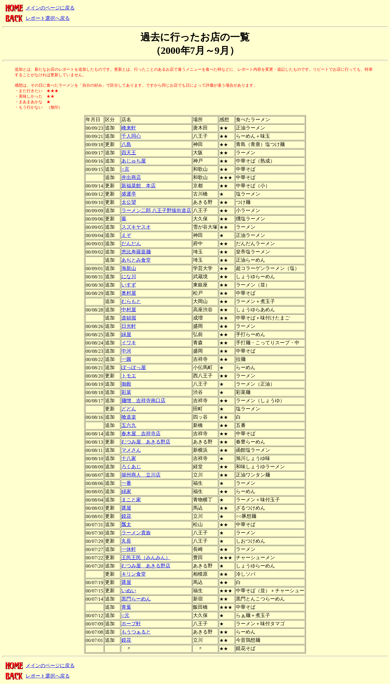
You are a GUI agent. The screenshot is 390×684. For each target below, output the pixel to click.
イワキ (128, 342)
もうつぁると (136, 631)
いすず (128, 284)
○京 (125, 169)
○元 (125, 615)
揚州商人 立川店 (141, 474)
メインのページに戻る (50, 7)
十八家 (128, 458)
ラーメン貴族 (136, 532)
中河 (126, 350)
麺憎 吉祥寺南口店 (143, 400)
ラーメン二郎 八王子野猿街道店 (156, 210)
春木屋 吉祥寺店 (141, 433)
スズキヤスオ (136, 227)
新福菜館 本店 (138, 185)
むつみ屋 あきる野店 (145, 441)
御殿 (126, 384)
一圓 (126, 359)
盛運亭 (128, 193)
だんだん (131, 243)
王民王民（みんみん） (145, 557)
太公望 (128, 202)
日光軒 (128, 326)
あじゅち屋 (133, 160)
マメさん (131, 450)
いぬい (128, 590)
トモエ (128, 375)
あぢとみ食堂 (136, 260)
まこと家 (131, 499)
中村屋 (128, 309)
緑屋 (126, 334)
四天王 (128, 152)
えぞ (126, 235)
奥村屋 (128, 293)
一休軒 (128, 549)
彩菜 (126, 392)
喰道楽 (128, 417)
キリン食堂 (133, 574)
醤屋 (126, 507)
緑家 (126, 491)
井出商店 (131, 177)
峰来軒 (128, 127)
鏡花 (126, 516)
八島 (126, 144)
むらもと (131, 301)
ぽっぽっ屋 (133, 367)
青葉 (126, 607)
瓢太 (126, 524)
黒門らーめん (136, 598)
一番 (126, 483)
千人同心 (131, 136)
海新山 (128, 268)
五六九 (128, 425)
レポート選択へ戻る (48, 18)
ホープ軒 (131, 623)
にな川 (128, 276)
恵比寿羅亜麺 (136, 251)
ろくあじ (131, 466)
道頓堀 (128, 317)
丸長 (126, 541)
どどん (128, 408)
